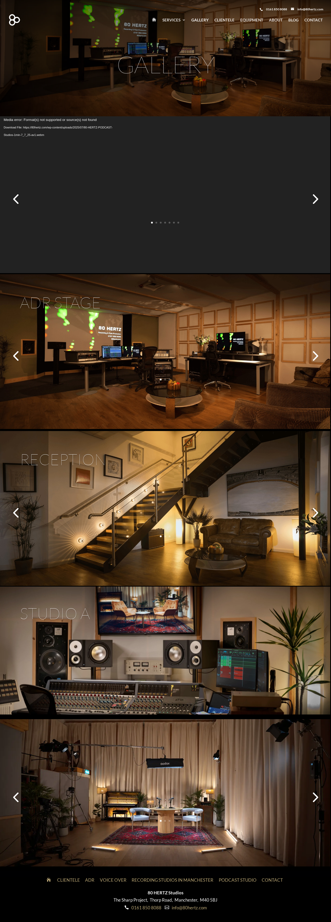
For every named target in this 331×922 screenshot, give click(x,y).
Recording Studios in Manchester (172, 880)
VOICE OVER (113, 880)
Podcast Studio (238, 880)
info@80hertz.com (189, 907)
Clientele (224, 20)
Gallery (200, 20)
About (276, 20)
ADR (89, 880)
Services (171, 20)
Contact (313, 20)
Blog (293, 20)
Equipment (251, 20)
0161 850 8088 (146, 907)
